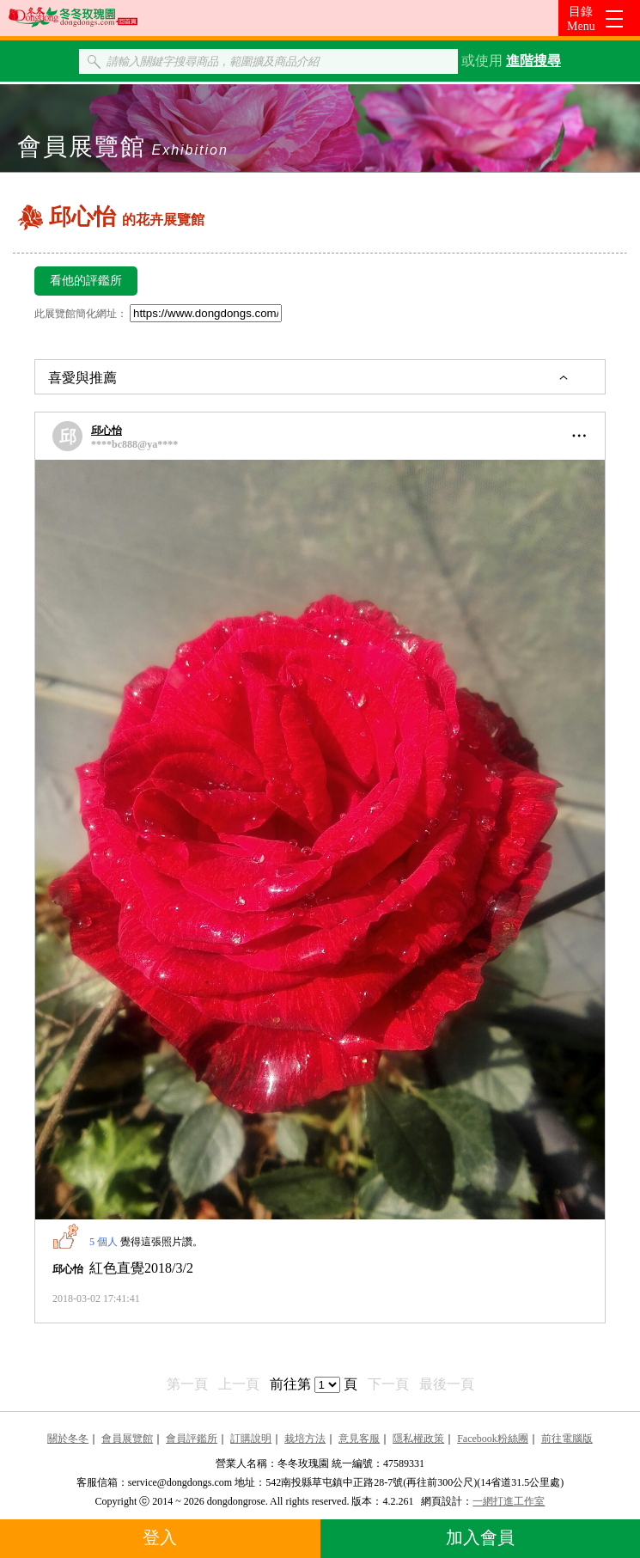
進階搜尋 (533, 60)
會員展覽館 (127, 1439)
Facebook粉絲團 (492, 1439)
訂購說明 (250, 1439)
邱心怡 (106, 431)
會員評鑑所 (191, 1439)
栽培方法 (305, 1439)
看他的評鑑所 (86, 280)
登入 (160, 1537)
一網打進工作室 (508, 1501)
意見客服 (359, 1439)
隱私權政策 (418, 1439)
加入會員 (480, 1537)
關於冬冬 (67, 1439)
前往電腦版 (567, 1439)
